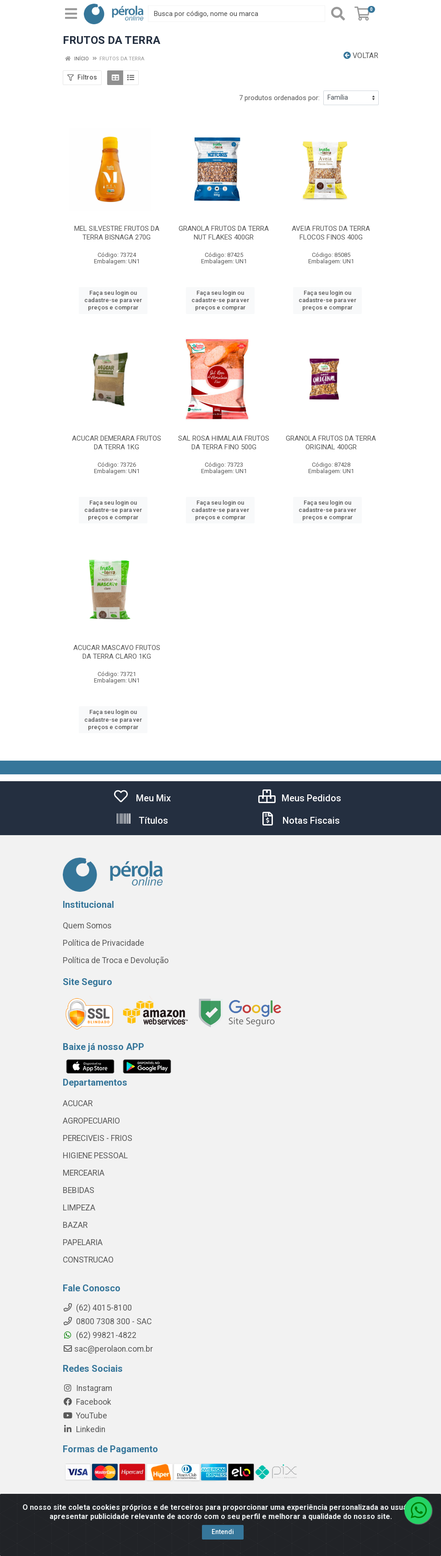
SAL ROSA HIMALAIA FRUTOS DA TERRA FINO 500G (223, 442)
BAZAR (75, 1225)
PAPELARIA (83, 1242)
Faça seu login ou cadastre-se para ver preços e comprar (113, 300)
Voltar (360, 55)
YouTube (85, 1415)
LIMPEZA (79, 1207)
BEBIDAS (78, 1190)
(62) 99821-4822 (99, 1335)
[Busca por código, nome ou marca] (236, 13)
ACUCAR (78, 1103)
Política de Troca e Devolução (116, 960)
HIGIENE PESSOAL (95, 1155)
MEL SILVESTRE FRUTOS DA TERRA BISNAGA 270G (116, 232)
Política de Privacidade (103, 943)
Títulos (141, 820)
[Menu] (71, 13)
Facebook (87, 1402)
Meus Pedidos (299, 798)
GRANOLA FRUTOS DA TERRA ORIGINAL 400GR (331, 442)
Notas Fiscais (299, 820)
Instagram (87, 1388)
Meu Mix (142, 798)
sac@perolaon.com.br (108, 1349)
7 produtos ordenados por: (279, 98)
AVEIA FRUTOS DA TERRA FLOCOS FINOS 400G (331, 232)
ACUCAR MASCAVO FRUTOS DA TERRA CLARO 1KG (116, 652)
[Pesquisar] (338, 13)
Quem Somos (87, 925)
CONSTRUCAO (88, 1259)
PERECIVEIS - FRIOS (97, 1138)
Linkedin (84, 1429)
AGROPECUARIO (91, 1120)
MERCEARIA (83, 1173)
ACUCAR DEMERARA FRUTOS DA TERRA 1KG (116, 442)
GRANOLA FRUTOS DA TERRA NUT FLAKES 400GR (224, 232)
